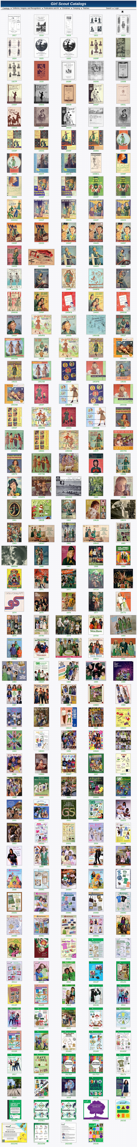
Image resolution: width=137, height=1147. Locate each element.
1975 (41, 612)
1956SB (69, 450)
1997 (96, 773)
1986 (123, 681)
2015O (123, 1027)
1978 (14, 635)
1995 (123, 750)
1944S (96, 242)
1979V (96, 635)
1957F (96, 450)
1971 (41, 589)
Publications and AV (51, 8)
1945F (123, 242)
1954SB (123, 404)
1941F (41, 219)
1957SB (41, 473)
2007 (123, 866)
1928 (41, 81)
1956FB (14, 450)
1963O (41, 542)
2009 (41, 912)
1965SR (14, 565)
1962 (68, 519)
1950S (68, 335)
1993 (14, 750)
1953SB (14, 404)
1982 (123, 658)
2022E (96, 1143)
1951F (123, 335)
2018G (41, 1097)
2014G (41, 1027)
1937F (41, 173)
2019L (123, 1097)
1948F (69, 288)
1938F (123, 173)
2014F (14, 1027)
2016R (96, 1050)
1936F (123, 150)
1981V (96, 658)
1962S (123, 519)
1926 (68, 58)
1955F (14, 427)
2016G (68, 1050)
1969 (123, 565)
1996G (41, 773)
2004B (123, 843)
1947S (41, 288)
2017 (14, 1073)
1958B (68, 473)
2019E (96, 1097)
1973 (123, 589)
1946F (68, 265)
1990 (14, 727)
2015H (96, 1027)
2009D (95, 912)
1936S (14, 173)
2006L (96, 866)
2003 (14, 843)
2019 (69, 1097)
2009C (68, 912)
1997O (123, 773)
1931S (14, 127)
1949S (96, 311)
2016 (41, 1050)
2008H (68, 889)
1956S (41, 450)
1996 (14, 773)
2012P (14, 1004)
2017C (41, 1073)
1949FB (69, 311)
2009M (68, 935)
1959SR (68, 496)
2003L (68, 843)
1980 (123, 635)
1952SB (41, 381)
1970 (14, 589)
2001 (14, 819)
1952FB (123, 358)
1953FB (96, 381)
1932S (68, 127)
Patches (86, 8)
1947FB (14, 288)
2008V (14, 912)
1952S (14, 381)
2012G (123, 981)
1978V (41, 635)
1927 (123, 58)
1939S (68, 196)
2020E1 (41, 1120)
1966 (41, 565)
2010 (123, 935)
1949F (41, 311)
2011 (14, 958)
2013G (96, 1004)
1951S (41, 358)
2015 (69, 1027)
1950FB (41, 335)
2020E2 (68, 1120)
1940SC (14, 219)
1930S (41, 104)
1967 (68, 565)
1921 (95, 34)
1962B (96, 519)
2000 (68, 796)
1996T (68, 773)
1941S (68, 219)
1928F (68, 81)
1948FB (96, 288)
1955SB (96, 427)
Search (108, 8)
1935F (68, 150)
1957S (14, 473)
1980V (41, 658)
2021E (123, 1120)
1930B (123, 81)
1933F (95, 127)
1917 (14, 34)
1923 (123, 34)
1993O (41, 750)
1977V (123, 612)
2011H (123, 958)
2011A (41, 958)
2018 (14, 1097)
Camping (76, 8)
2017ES (96, 1073)
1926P (96, 58)
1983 (14, 681)
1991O (68, 727)
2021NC (14, 1143)
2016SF (123, 1050)
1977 (96, 612)
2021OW (41, 1143)
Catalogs (6, 8)
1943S (41, 242)
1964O (96, 542)
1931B (68, 104)
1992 (96, 727)
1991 (41, 727)
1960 (96, 496)
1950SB (96, 335)
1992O (123, 727)
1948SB (14, 311)
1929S (96, 81)
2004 (96, 843)
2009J (41, 935)
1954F (41, 404)
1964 (69, 542)
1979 (69, 635)
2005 (41, 866)
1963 (14, 542)
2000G (96, 796)
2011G (96, 958)
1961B (41, 519)
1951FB (14, 358)
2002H (95, 819)
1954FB (68, 404)
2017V (123, 1073)
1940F (96, 196)
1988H (96, 704)
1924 (14, 58)
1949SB (123, 311)
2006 (68, 866)
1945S (14, 265)
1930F (14, 104)
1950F (14, 335)
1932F (41, 127)
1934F (14, 150)
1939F (41, 196)
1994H (96, 750)
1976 (68, 612)
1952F (96, 358)
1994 (68, 750)
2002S (123, 819)
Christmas (66, 8)
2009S (96, 935)
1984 (68, 681)
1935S (95, 150)
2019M (14, 1120)
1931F (96, 104)
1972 (68, 589)
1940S (123, 196)
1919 (69, 34)
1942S (123, 219)
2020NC (96, 1120)
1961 (14, 519)
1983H (41, 681)
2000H (123, 796)
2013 (68, 1004)
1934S (41, 150)
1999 (41, 796)
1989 (123, 704)
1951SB (69, 358)
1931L (123, 104)
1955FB (41, 427)
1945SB (41, 265)
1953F (68, 381)
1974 (14, 612)
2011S (41, 981)
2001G (41, 819)
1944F (68, 242)
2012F (96, 981)
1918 (41, 34)
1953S (123, 381)
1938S (14, 196)
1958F (96, 473)
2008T (123, 889)
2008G (41, 889)
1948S (123, 288)
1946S (96, 265)
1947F (123, 265)
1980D (14, 658)
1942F (96, 219)
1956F (123, 427)
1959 (14, 496)
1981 (69, 658)
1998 (14, 796)
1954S (96, 404)
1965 (123, 542)
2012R (41, 1004)
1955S (68, 427)
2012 (68, 981)
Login (117, 8)
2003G (41, 843)
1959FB (41, 496)
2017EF (69, 1073)
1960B (123, 496)
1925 (41, 58)
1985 (96, 681)
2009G (123, 912)
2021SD (68, 1143)
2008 (14, 889)
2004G (14, 866)
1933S (123, 127)
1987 (14, 704)
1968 (96, 565)
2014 (123, 1004)
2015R (14, 1050)
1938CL (96, 173)
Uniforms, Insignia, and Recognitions (27, 8)
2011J (14, 981)
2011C (68, 958)
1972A (96, 589)
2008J (96, 889)
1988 (68, 704)
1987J (41, 704)
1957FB (123, 450)
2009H (14, 935)
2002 (68, 819)
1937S (68, 173)
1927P (14, 81)
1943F (14, 242)
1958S (123, 473)
